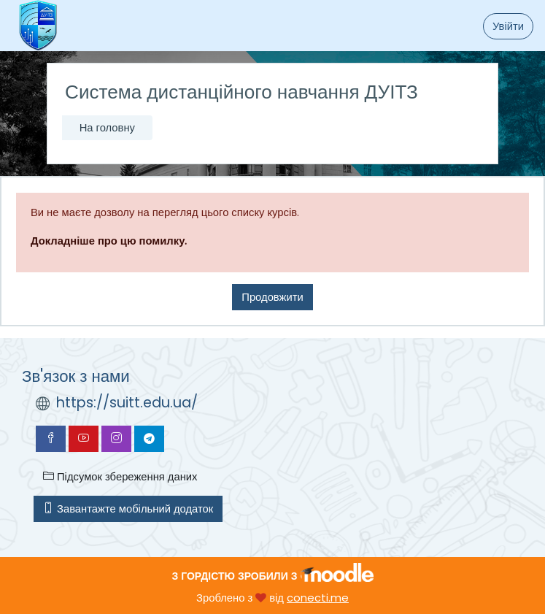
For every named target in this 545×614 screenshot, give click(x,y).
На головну (107, 127)
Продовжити (272, 296)
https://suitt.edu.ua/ (127, 402)
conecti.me (318, 597)
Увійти (508, 26)
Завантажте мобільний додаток (128, 508)
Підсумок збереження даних (120, 476)
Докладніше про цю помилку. (109, 240)
